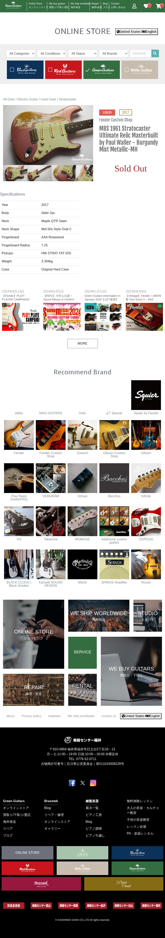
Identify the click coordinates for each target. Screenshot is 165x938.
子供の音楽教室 (138, 819)
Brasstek (51, 801)
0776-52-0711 (86, 759)
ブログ (8, 835)
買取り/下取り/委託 (17, 815)
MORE (82, 343)
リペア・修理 (54, 815)
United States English (136, 32)
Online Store (38, 4)
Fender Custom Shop (116, 119)
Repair (97, 4)
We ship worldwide (81, 4)
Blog (106, 4)
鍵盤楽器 (92, 801)
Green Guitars (14, 801)
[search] (155, 53)
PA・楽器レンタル (140, 833)
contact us (108, 716)
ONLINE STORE (83, 31)
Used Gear (48, 99)
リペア (8, 828)
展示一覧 (92, 808)
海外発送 (9, 821)
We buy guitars (59, 4)
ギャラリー (52, 828)
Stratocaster (67, 99)
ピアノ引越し (95, 835)
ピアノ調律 (94, 828)
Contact (118, 4)
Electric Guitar (27, 99)
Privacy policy (31, 716)
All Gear (9, 99)
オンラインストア (16, 808)
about (10, 716)
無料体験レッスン (140, 801)
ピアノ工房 (94, 815)
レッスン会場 (136, 826)
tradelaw (54, 716)
